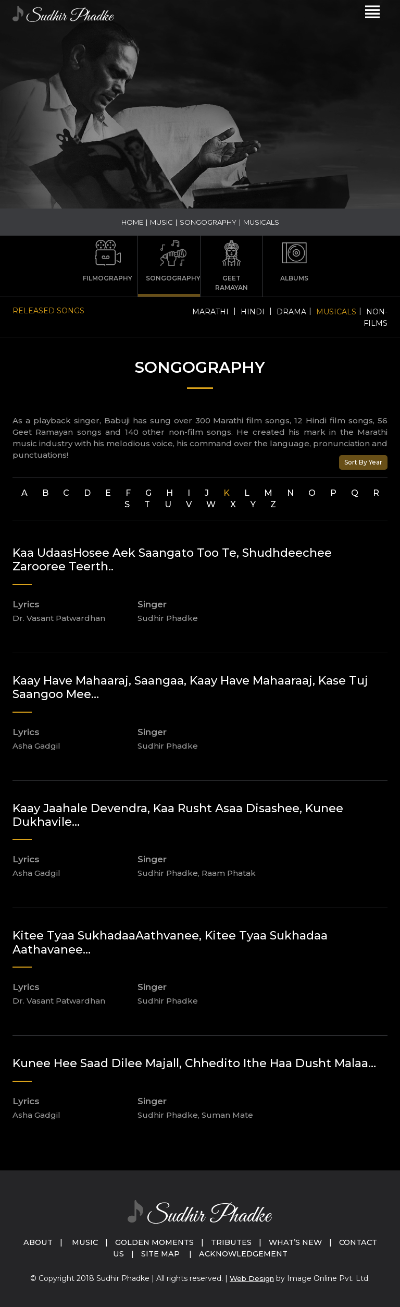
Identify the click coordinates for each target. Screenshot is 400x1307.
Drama (291, 311)
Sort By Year (363, 462)
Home (132, 222)
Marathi (210, 311)
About (72, 1242)
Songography (208, 222)
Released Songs (48, 310)
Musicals (336, 311)
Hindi (253, 311)
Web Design (252, 1278)
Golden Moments (192, 1242)
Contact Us (135, 1254)
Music (161, 222)
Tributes (272, 1242)
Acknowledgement (284, 1254)
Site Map (199, 1254)
